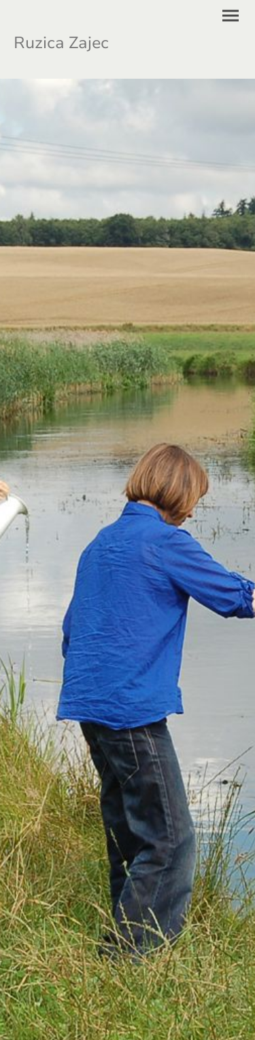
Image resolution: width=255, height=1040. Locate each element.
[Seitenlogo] (69, 39)
